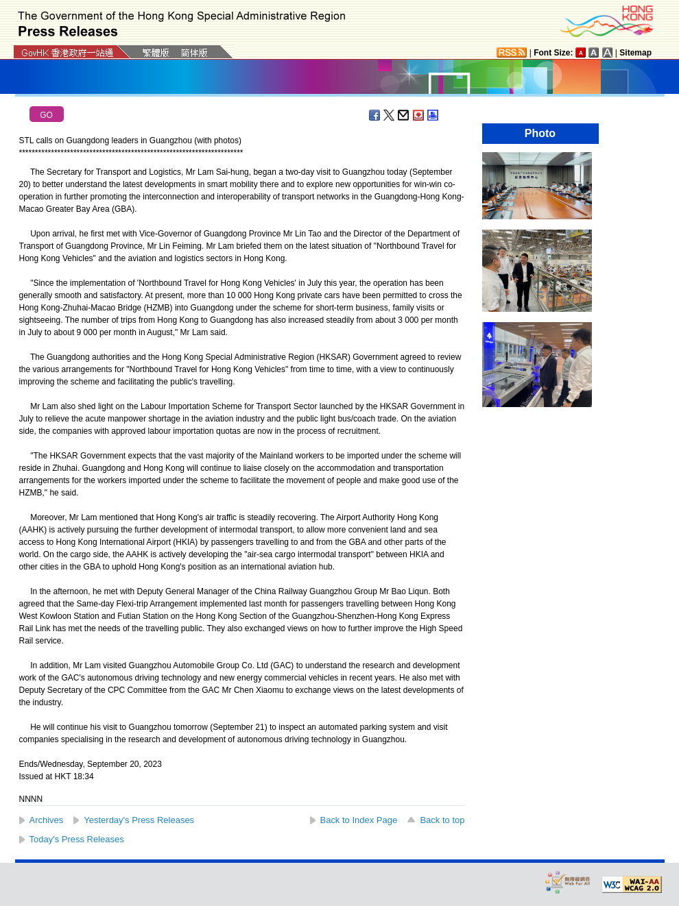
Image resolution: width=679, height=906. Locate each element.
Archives (46, 820)
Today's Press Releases (76, 839)
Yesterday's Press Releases (139, 820)
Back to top (442, 820)
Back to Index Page (359, 820)
